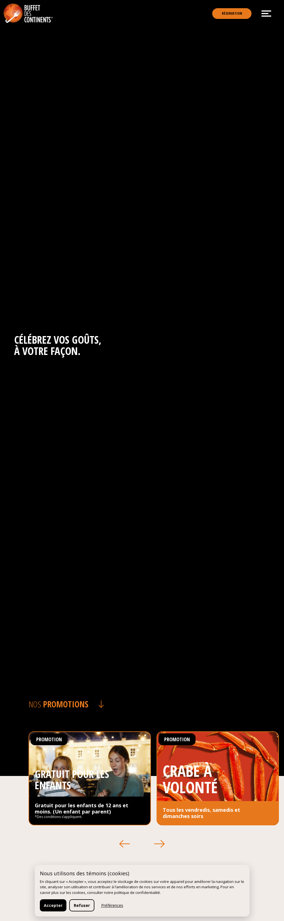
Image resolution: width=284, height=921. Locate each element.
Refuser (82, 905)
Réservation (227, 15)
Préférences (112, 905)
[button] (125, 844)
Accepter (53, 905)
